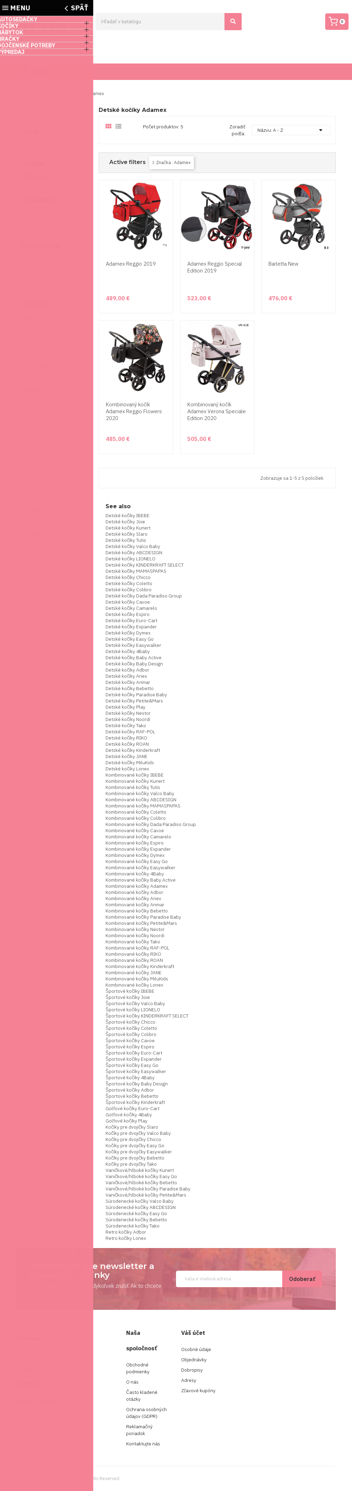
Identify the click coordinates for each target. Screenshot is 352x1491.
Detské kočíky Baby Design (134, 664)
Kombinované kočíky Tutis (133, 787)
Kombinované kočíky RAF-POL (137, 948)
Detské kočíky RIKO (126, 738)
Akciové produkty (43, 318)
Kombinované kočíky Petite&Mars (141, 923)
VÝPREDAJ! (35, 366)
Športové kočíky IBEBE (130, 991)
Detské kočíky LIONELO (130, 559)
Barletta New (283, 263)
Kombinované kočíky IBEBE (135, 775)
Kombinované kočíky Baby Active (141, 880)
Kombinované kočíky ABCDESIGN (141, 799)
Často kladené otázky (141, 1395)
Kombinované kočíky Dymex (135, 855)
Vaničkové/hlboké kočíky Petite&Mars (146, 1195)
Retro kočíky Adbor (126, 1232)
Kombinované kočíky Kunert (135, 781)
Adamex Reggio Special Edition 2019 (214, 267)
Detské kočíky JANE (126, 756)
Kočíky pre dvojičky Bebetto (135, 1158)
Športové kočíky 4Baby (130, 1077)
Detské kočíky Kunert (128, 528)
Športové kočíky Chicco (130, 1022)
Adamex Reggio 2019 (131, 263)
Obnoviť (32, 185)
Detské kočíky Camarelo (131, 608)
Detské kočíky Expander (131, 627)
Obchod (36, 304)
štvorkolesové (47, 268)
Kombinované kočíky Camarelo (138, 837)
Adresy (188, 1380)
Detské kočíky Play (125, 707)
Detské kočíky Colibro (129, 589)
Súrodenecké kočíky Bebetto (136, 1219)
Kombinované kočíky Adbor (134, 892)
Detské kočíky (39, 390)
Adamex (41, 176)
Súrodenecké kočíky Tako (133, 1226)
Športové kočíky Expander (134, 1059)
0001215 (34, 559)
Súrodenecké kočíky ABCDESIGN (141, 1207)
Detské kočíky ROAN (127, 744)
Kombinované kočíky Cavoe (135, 830)
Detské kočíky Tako (126, 725)
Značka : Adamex (173, 162)
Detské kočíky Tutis (126, 540)
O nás (132, 1382)
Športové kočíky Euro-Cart (134, 1053)
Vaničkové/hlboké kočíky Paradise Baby (148, 1189)
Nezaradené (37, 474)
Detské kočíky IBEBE (128, 515)
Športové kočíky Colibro (131, 1034)
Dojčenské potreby (45, 426)
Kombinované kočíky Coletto (136, 812)
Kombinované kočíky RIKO (133, 954)
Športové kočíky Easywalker (136, 1071)
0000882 (34, 535)
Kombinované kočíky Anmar (135, 904)
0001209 (34, 523)
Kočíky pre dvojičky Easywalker (139, 1152)
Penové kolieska (49, 221)
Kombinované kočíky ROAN (134, 960)
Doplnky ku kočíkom (46, 378)
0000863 (34, 547)
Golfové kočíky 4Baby (129, 1114)
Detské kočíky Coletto (129, 583)
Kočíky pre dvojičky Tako (131, 1164)
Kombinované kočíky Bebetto (137, 911)
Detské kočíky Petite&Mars (134, 701)
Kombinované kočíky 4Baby (135, 874)
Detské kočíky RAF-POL (130, 732)
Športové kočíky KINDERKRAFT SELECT (147, 1016)
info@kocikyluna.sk (37, 1401)
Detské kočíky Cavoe (128, 602)
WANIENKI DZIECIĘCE (48, 571)
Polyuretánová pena (53, 229)
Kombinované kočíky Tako (133, 942)
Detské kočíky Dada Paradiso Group (144, 596)
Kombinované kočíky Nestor (135, 929)
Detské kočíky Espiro (128, 614)
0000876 (34, 511)
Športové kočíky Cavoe (130, 1040)
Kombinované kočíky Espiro (135, 843)
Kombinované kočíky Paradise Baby (143, 917)
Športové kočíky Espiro (130, 1047)
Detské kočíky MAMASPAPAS (136, 571)
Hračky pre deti (40, 414)
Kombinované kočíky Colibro (136, 818)
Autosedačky (38, 354)
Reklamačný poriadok (139, 1429)
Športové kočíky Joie (128, 997)
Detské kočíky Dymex (128, 633)
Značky (31, 438)
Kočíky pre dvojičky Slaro (132, 1127)
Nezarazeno (37, 462)
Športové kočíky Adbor (130, 1090)
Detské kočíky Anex (126, 676)
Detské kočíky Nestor (128, 713)
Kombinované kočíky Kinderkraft (140, 966)
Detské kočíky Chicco (128, 577)
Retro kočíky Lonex (126, 1238)
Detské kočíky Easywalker (133, 645)
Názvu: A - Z (291, 130)
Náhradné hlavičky (44, 499)
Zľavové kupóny (198, 1390)
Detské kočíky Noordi (128, 719)
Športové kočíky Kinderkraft (135, 1102)
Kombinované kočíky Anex (133, 898)
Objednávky (194, 1359)
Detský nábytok (40, 402)
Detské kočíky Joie (125, 522)
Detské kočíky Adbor (127, 670)
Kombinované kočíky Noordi (135, 935)
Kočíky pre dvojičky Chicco (133, 1139)
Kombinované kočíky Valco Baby (140, 793)
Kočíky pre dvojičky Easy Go (135, 1145)
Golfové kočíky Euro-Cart (133, 1108)
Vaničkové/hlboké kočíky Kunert (140, 1170)
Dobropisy (192, 1370)
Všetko (36, 212)
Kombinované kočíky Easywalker (140, 867)
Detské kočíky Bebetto (130, 688)
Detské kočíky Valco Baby (133, 546)
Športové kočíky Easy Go (132, 1065)
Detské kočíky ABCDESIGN (134, 552)
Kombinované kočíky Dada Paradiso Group (151, 824)
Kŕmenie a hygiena (44, 450)
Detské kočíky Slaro (126, 534)
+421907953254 (34, 1394)
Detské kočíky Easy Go (130, 639)
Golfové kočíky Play (126, 1121)
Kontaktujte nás (143, 1444)
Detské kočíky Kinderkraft (133, 750)
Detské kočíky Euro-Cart (131, 620)
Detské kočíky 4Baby (128, 651)
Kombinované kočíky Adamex (137, 886)
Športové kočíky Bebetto (132, 1096)
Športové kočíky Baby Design (137, 1084)
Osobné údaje (196, 1349)
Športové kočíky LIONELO (133, 1009)
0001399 (34, 342)
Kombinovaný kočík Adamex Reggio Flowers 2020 (134, 411)
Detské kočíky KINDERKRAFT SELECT (145, 565)
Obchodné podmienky (138, 1368)
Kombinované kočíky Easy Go (137, 861)
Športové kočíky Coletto (131, 1028)
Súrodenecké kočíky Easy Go (136, 1213)
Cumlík (30, 487)
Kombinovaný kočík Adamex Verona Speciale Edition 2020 (216, 411)
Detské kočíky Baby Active (134, 657)
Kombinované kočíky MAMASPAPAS (143, 806)
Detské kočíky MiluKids (130, 762)
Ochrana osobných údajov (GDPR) (146, 1412)
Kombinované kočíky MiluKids (137, 979)
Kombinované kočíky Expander (138, 849)
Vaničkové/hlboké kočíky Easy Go (141, 1176)
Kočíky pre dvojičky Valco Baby (138, 1133)
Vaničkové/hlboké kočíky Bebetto (141, 1182)
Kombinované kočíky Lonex (134, 985)
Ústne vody (36, 330)
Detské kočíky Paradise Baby (136, 694)
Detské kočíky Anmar (128, 682)
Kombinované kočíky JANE (134, 972)
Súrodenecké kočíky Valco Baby (140, 1201)
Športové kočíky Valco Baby (135, 1003)
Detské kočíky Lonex (127, 769)
